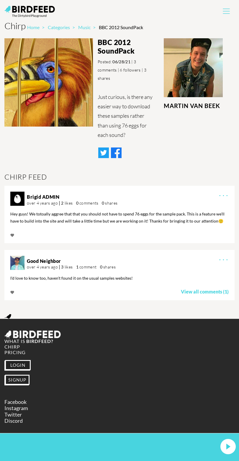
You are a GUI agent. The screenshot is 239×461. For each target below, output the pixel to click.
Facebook (15, 402)
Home (33, 27)
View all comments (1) (205, 291)
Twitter (13, 415)
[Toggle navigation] (226, 11)
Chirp (12, 346)
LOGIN (17, 365)
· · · (223, 194)
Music (84, 27)
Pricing (15, 352)
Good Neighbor (44, 261)
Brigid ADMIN (43, 197)
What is (28, 341)
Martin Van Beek (192, 105)
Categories (59, 27)
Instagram (16, 408)
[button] (228, 447)
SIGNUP (17, 379)
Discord (13, 421)
